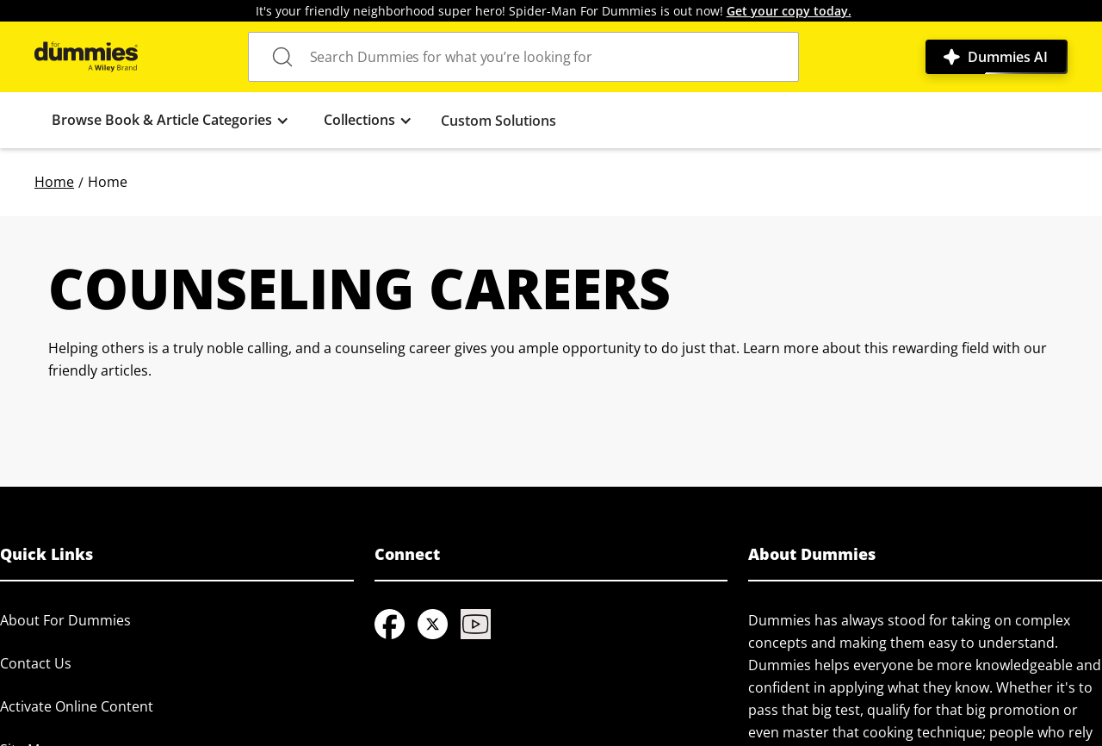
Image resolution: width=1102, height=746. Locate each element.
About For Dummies (65, 620)
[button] (170, 120)
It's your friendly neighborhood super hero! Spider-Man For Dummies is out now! (553, 11)
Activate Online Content (76, 706)
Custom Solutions (498, 120)
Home (54, 181)
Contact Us (35, 663)
